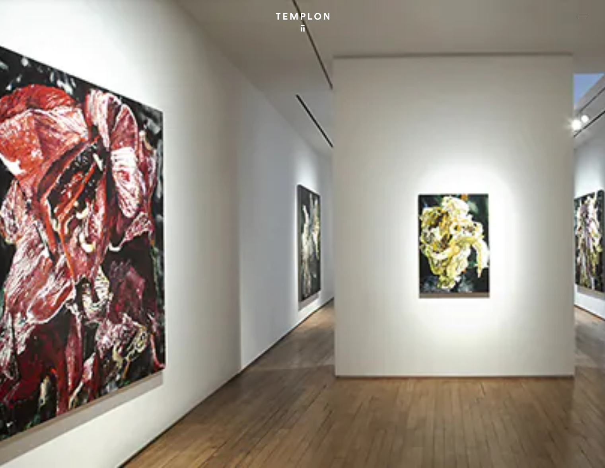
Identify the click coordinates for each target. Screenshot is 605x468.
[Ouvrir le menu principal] (582, 16)
